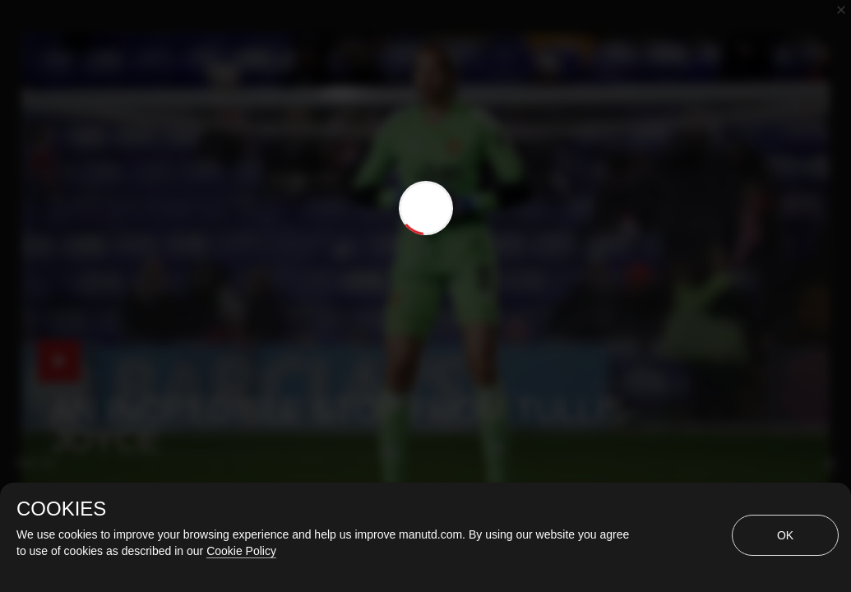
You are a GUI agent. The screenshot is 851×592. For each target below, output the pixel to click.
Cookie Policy (241, 550)
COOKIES (61, 509)
